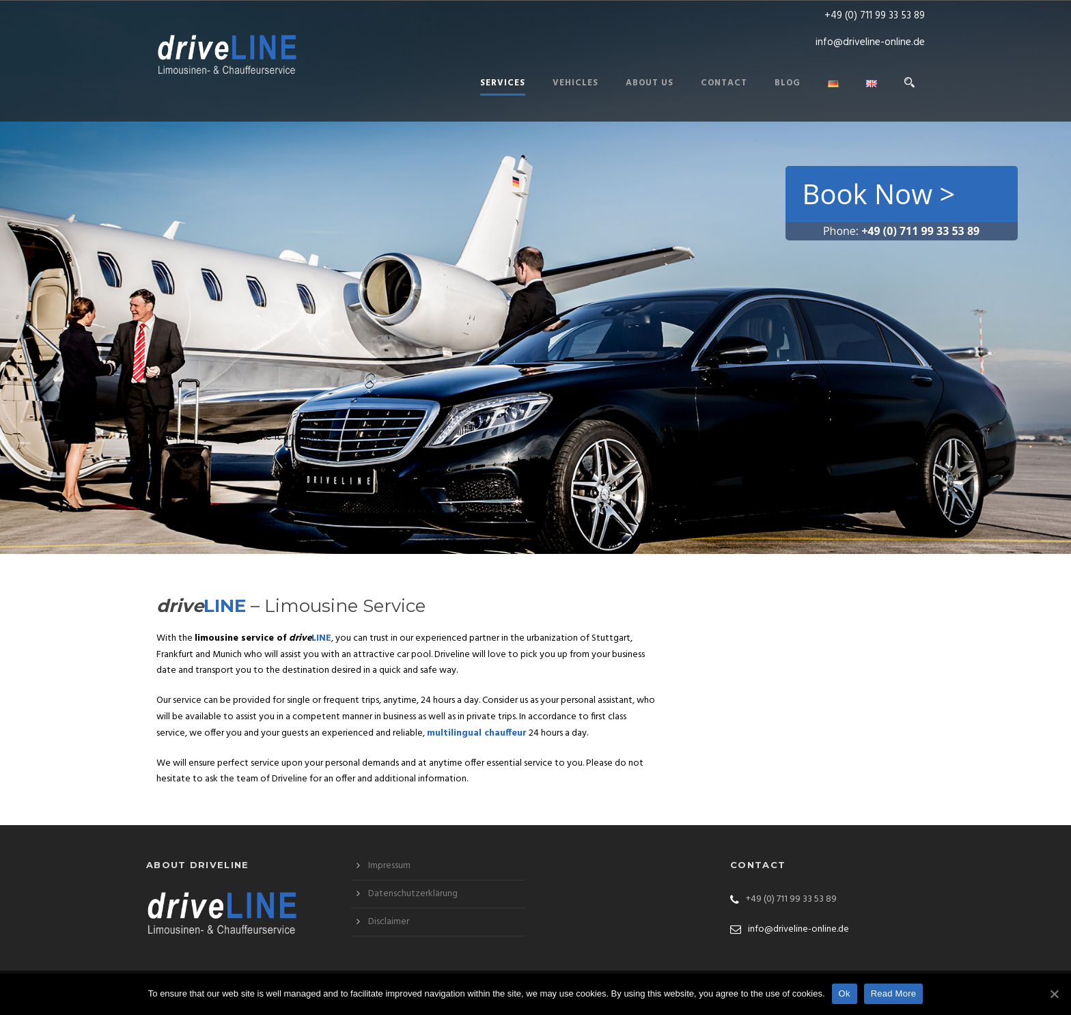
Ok (844, 993)
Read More (894, 993)
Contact (724, 83)
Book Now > (879, 193)
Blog (788, 83)
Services (502, 83)
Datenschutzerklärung (413, 894)
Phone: (901, 230)
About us (649, 83)
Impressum (389, 866)
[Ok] (1054, 994)
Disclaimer (388, 922)
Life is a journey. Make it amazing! (247, 436)
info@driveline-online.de (870, 42)
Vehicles (575, 83)
